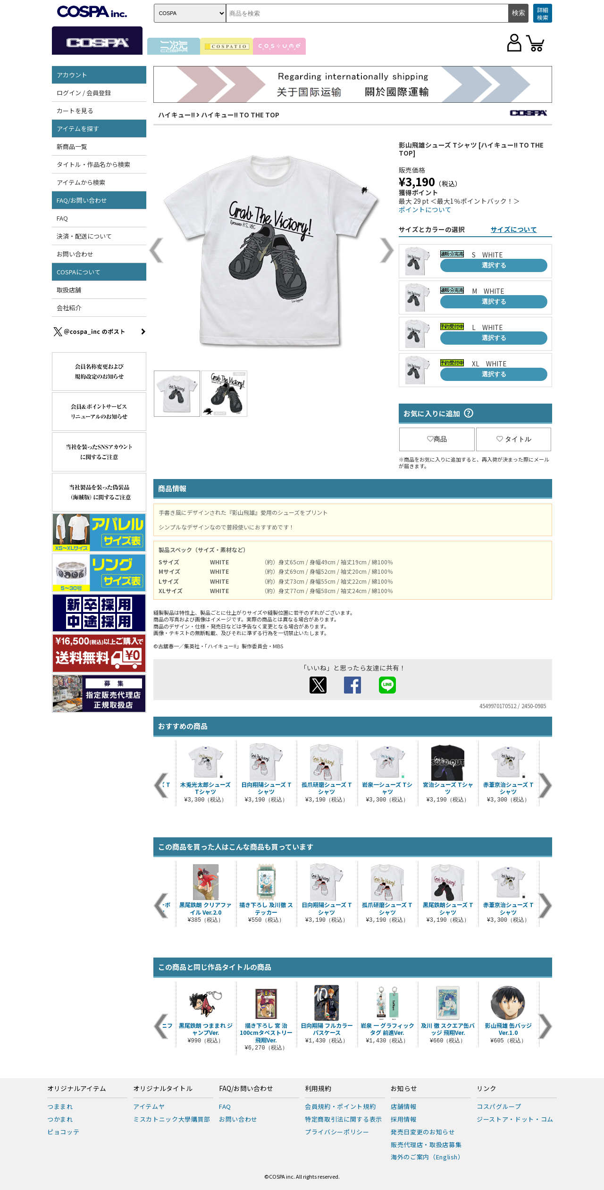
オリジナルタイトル (163, 1088)
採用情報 (404, 1119)
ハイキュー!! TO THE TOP (240, 114)
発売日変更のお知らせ (423, 1131)
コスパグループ (499, 1106)
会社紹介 (69, 307)
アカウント (72, 74)
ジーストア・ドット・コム (515, 1119)
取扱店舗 (69, 289)
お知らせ (404, 1088)
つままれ (60, 1106)
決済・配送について (84, 235)
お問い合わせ (75, 253)
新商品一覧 (72, 146)
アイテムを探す (78, 128)
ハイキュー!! (176, 114)
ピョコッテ (63, 1131)
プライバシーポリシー (337, 1131)
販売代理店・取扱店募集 (426, 1144)
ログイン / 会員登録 (84, 92)
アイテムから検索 (81, 182)
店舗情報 (404, 1106)
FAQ (62, 218)
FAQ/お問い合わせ (82, 200)
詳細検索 (542, 13)
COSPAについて (79, 271)
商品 (437, 439)
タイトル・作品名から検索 (93, 164)
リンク (486, 1088)
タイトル (513, 439)
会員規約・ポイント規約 (340, 1106)
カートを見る (75, 110)
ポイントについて (425, 209)
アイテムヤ (149, 1106)
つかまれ (60, 1119)
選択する (494, 265)
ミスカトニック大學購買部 (171, 1119)
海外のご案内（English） (427, 1156)
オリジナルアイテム (76, 1088)
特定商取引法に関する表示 (343, 1119)
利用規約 (318, 1088)
